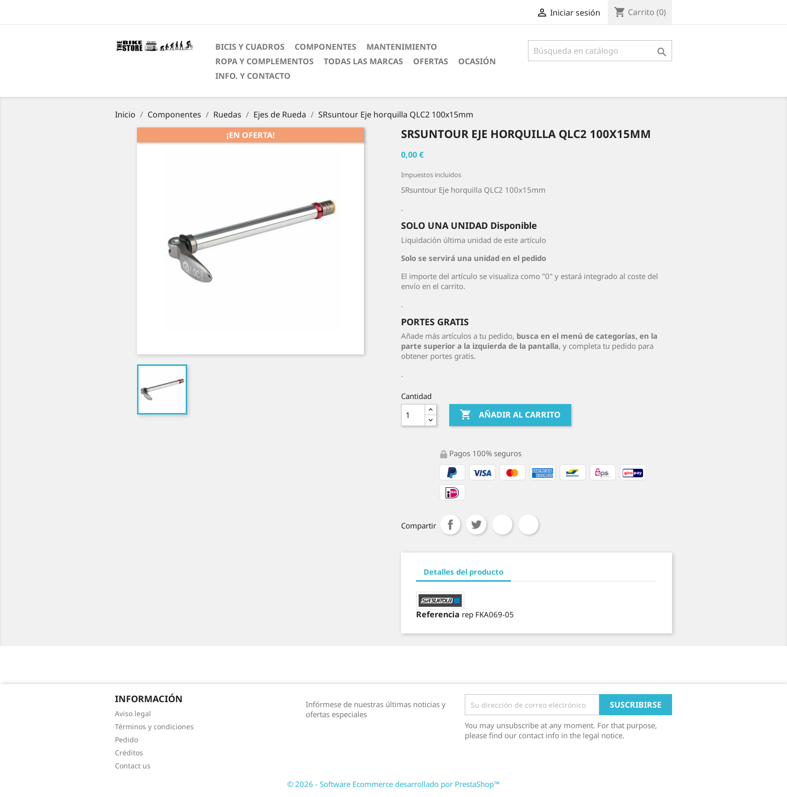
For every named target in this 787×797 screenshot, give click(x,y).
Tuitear (476, 524)
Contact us (133, 765)
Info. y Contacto (253, 75)
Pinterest (528, 524)
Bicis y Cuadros (250, 46)
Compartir (450, 524)
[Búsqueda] (600, 50)
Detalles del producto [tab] (463, 572)
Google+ (502, 524)
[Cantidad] (413, 415)
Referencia (438, 614)
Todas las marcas (363, 61)
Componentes (325, 46)
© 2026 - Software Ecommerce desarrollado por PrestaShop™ (393, 784)
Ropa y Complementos (264, 61)
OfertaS (430, 61)
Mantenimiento (401, 46)
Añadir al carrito (510, 415)
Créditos (129, 752)
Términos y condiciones (154, 726)
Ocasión (477, 61)
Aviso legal (133, 713)
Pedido (126, 739)
